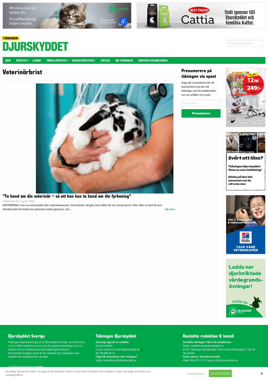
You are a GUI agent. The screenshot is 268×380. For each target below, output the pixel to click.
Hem (8, 60)
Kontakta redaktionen (152, 60)
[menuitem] (8, 60)
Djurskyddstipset (83, 60)
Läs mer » (170, 209)
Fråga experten (56, 60)
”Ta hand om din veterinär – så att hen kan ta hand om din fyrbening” (67, 196)
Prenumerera (201, 113)
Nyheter (21, 60)
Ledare (36, 60)
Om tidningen (124, 60)
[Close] (262, 373)
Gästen (105, 60)
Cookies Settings (195, 373)
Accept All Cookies (220, 373)
